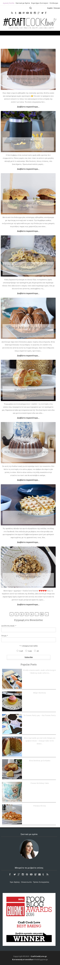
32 (42, 614)
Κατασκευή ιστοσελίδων (23, 959)
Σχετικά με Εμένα (23, 3)
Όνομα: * (4, 636)
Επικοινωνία (26, 882)
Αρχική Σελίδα (8, 3)
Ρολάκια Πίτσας (39, 806)
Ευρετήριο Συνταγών (39, 3)
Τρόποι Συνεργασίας (41, 882)
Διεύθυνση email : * (8, 626)
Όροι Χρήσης (15, 882)
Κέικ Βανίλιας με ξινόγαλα (39, 760)
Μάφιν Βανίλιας (39, 693)
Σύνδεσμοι (54, 3)
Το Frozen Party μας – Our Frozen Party (39, 715)
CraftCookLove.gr (39, 956)
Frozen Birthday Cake (40, 783)
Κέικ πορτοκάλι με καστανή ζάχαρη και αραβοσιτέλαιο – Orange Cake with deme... (39, 741)
